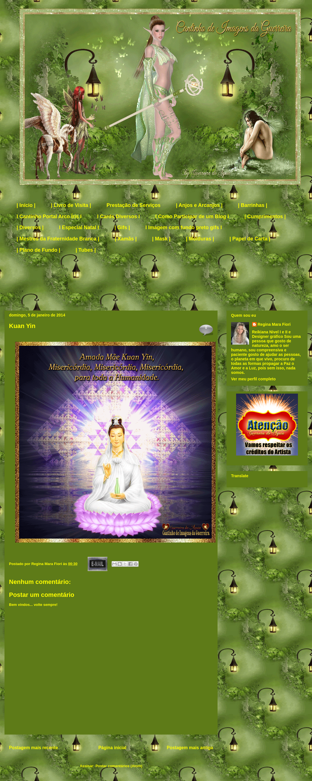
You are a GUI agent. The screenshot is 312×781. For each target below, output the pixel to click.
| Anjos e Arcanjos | (199, 205)
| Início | (26, 205)
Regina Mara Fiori (47, 564)
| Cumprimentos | (265, 216)
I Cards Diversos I (118, 216)
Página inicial (112, 747)
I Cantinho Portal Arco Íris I (49, 216)
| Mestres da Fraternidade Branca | (58, 239)
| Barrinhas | (252, 205)
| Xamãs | (126, 239)
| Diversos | (30, 227)
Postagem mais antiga (190, 747)
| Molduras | (200, 239)
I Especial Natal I (79, 227)
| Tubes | (86, 250)
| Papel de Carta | (250, 239)
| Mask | (161, 239)
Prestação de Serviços (133, 205)
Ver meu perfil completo (253, 379)
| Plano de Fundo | (38, 250)
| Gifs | (122, 227)
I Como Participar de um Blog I (192, 216)
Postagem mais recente (33, 747)
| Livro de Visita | (71, 205)
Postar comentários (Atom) (118, 766)
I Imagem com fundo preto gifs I (183, 227)
